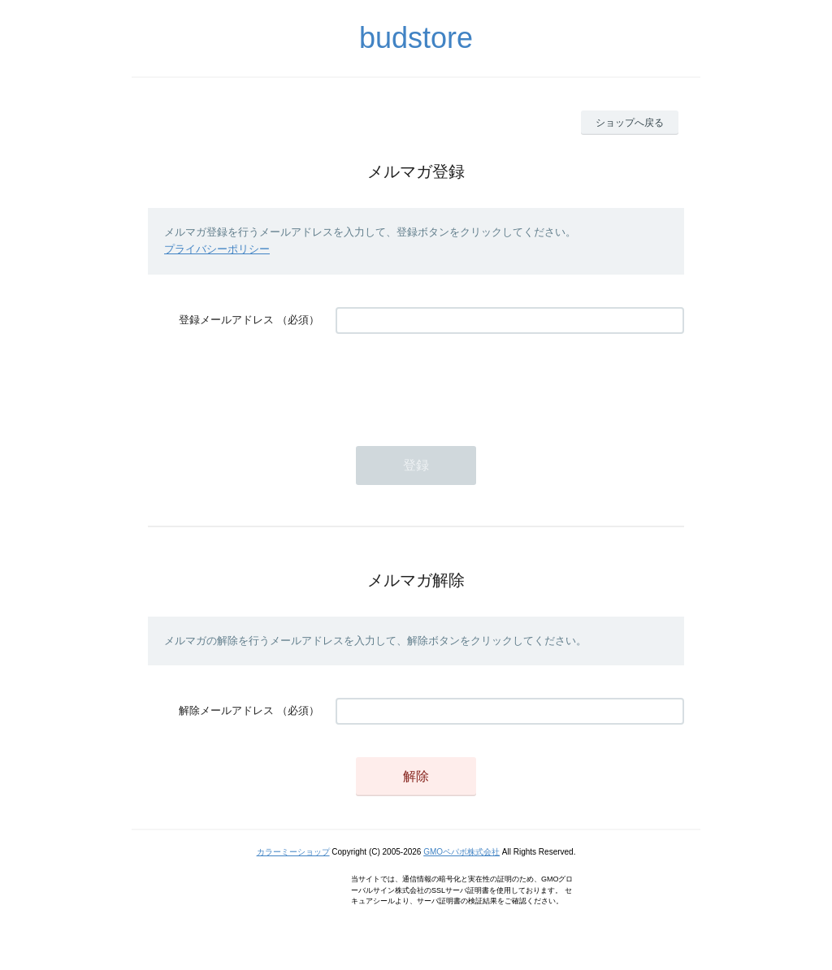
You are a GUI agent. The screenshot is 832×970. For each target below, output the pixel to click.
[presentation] (459, 382)
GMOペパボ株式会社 (461, 851)
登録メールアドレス (226, 320)
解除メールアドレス (226, 710)
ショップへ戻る (630, 122)
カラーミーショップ (293, 851)
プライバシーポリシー (217, 249)
